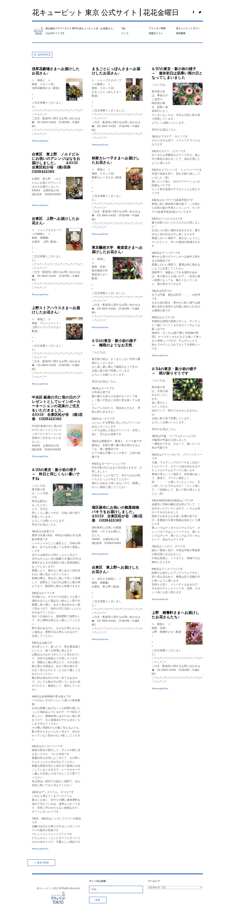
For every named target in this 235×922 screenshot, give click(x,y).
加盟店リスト (156, 33)
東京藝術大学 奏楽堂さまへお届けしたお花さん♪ (117, 249)
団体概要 (181, 33)
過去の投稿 (43, 862)
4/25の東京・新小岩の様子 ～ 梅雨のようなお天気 (116, 343)
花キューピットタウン (188, 28)
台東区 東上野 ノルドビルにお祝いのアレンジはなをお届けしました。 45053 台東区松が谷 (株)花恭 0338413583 (56, 163)
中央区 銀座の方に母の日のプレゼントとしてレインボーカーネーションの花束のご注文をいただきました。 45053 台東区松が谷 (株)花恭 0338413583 (57, 408)
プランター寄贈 (157, 28)
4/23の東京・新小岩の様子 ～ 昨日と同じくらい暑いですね (56, 474)
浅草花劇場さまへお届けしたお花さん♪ (56, 71)
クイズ (124, 33)
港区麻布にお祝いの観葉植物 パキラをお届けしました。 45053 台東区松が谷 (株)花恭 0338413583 (118, 514)
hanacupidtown (40, 141)
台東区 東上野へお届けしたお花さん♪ (115, 569)
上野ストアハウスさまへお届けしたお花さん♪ (56, 310)
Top (123, 28)
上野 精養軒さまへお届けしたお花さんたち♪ (175, 614)
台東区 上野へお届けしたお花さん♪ (55, 220)
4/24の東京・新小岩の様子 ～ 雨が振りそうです (176, 371)
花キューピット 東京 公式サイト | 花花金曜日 (105, 12)
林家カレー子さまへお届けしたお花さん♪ (116, 160)
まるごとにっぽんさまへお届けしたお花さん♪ (116, 71)
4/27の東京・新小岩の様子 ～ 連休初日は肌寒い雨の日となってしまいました (177, 73)
